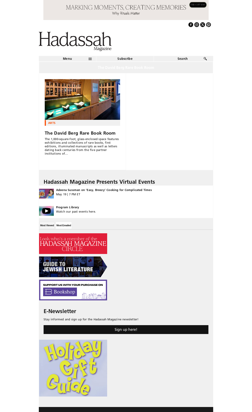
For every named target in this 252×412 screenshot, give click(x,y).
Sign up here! (126, 329)
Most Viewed (47, 225)
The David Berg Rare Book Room (80, 133)
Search (183, 59)
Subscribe (125, 59)
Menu (67, 59)
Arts (51, 123)
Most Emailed (63, 225)
